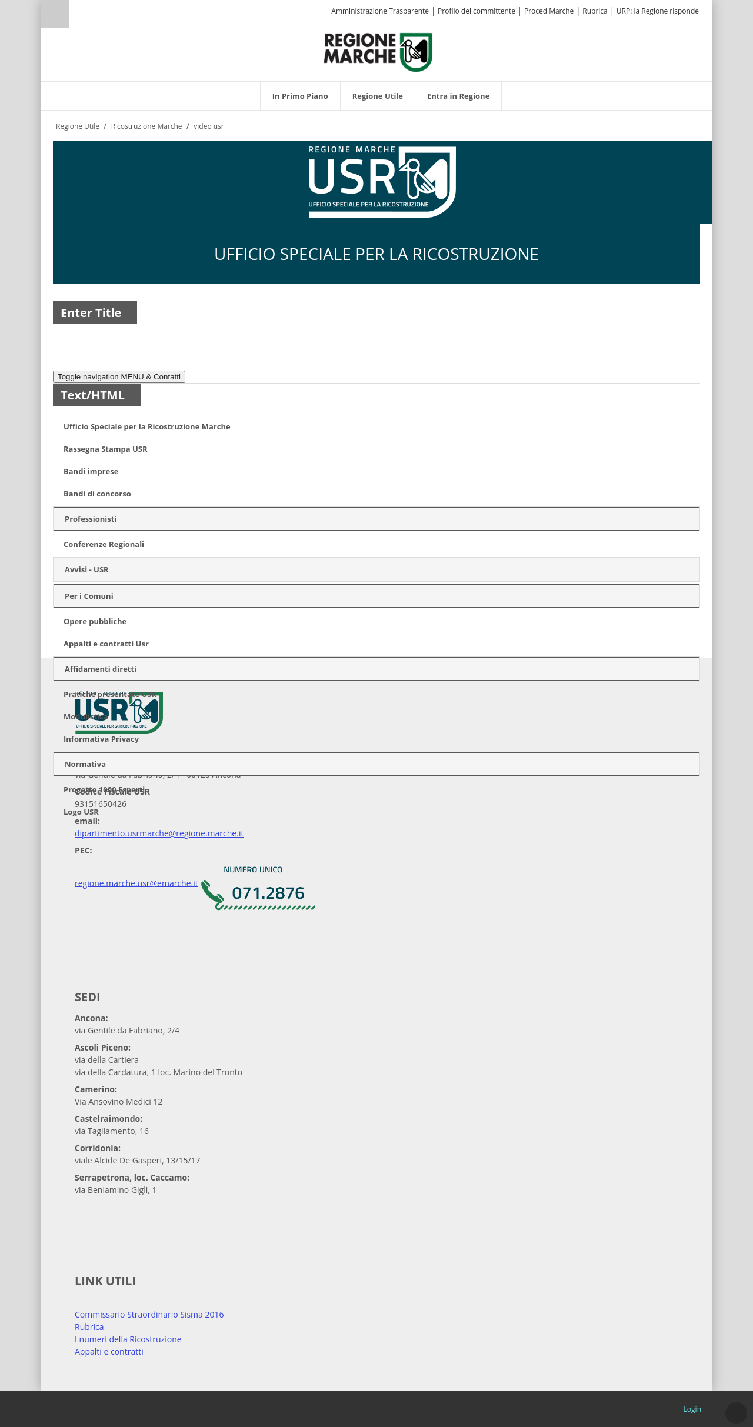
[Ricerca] (78, 15)
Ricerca (55, 14)
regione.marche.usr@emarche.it (136, 882)
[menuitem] (300, 96)
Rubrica (594, 11)
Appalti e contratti (109, 1351)
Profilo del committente (476, 11)
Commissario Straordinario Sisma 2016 (149, 1314)
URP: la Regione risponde (658, 11)
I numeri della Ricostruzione (128, 1339)
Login (692, 1409)
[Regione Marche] (378, 51)
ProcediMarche (549, 11)
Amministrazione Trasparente (380, 11)
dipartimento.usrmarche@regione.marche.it (159, 833)
